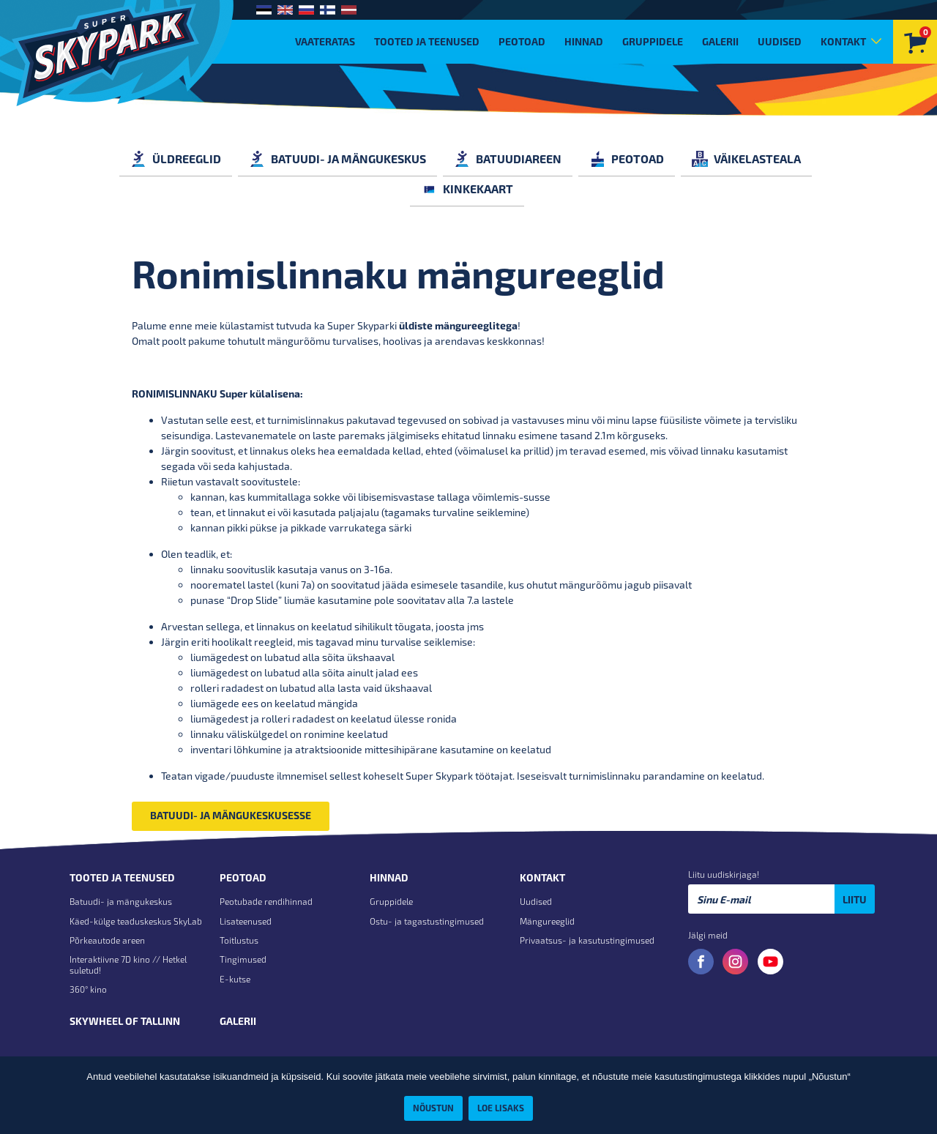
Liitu (855, 899)
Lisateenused (246, 921)
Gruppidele (652, 41)
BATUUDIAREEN (507, 158)
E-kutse (235, 979)
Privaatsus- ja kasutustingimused (587, 940)
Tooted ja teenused (426, 41)
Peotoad (522, 41)
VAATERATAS (325, 41)
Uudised (780, 41)
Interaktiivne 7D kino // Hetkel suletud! (128, 964)
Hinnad (583, 41)
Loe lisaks (500, 1108)
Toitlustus (239, 940)
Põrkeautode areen (107, 940)
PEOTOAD (626, 158)
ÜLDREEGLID (175, 158)
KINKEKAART (467, 188)
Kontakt (843, 41)
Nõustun (433, 1108)
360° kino (88, 989)
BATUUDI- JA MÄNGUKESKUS (337, 158)
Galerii (720, 41)
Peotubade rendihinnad (266, 901)
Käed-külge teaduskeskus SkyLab (136, 921)
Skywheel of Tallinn (125, 1021)
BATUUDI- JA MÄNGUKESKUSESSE (230, 815)
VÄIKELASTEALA (746, 158)
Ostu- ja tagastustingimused (427, 921)
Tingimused (243, 959)
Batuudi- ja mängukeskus (121, 901)
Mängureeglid (547, 921)
